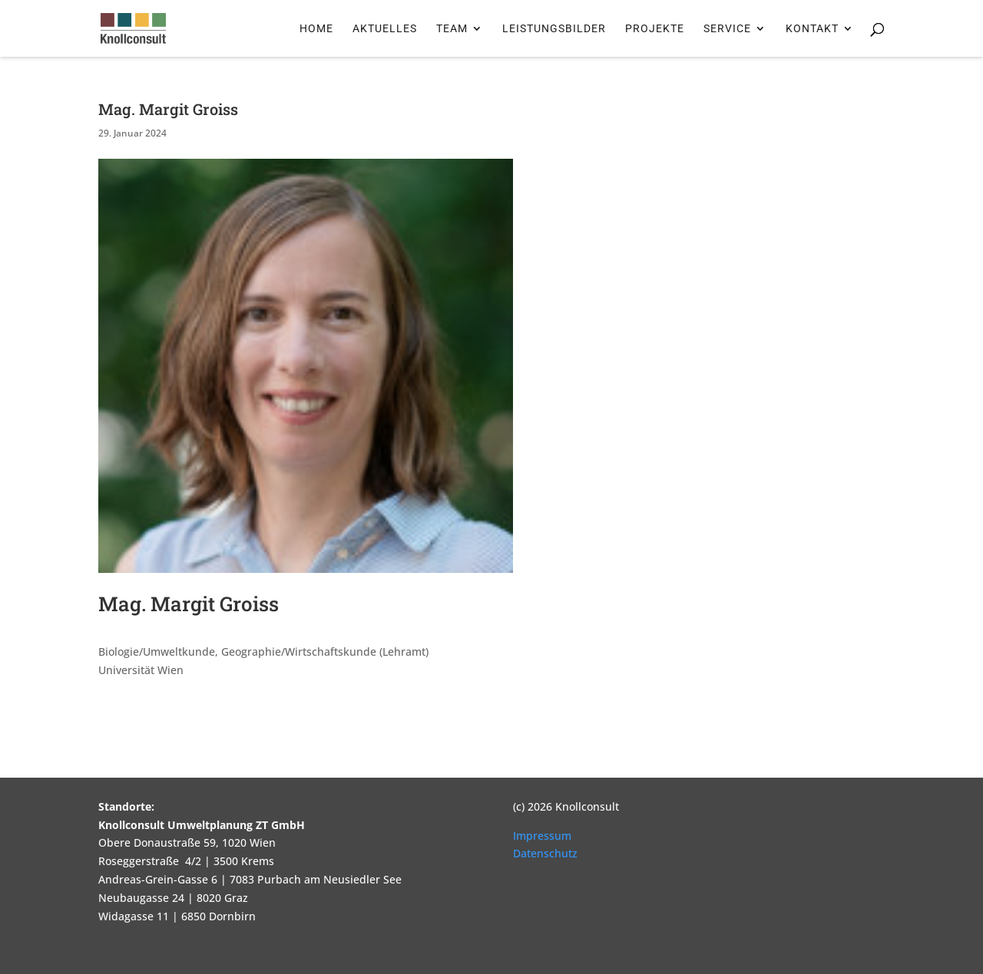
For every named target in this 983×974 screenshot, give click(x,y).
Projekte (654, 29)
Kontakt (812, 29)
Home (316, 29)
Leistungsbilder (554, 29)
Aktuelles (384, 29)
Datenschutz (545, 853)
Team (452, 29)
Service (727, 29)
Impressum (542, 835)
